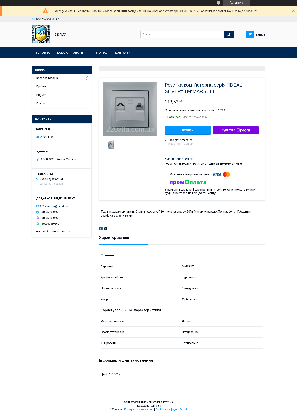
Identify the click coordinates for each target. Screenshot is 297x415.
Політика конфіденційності (171, 409)
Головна (43, 52)
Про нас (101, 52)
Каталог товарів (70, 52)
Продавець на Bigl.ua (148, 405)
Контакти (123, 52)
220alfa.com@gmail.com (55, 206)
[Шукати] (229, 34)
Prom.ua (168, 402)
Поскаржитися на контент (139, 409)
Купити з (235, 130)
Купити (188, 130)
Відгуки (41, 95)
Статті (40, 103)
